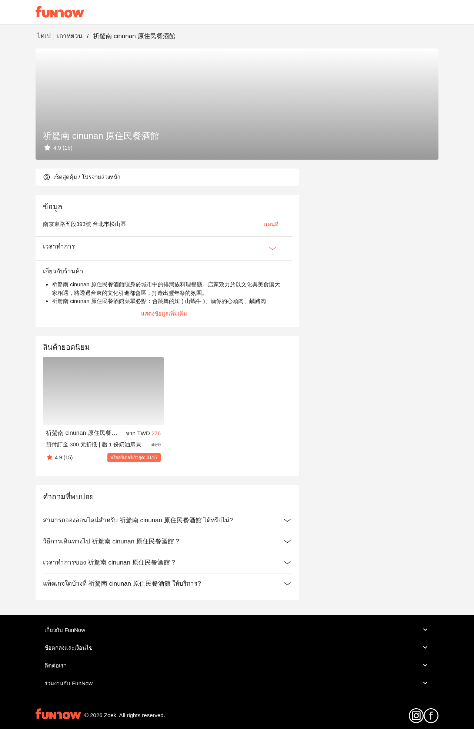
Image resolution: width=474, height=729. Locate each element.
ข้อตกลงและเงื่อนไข (237, 647)
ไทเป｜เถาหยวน (60, 36)
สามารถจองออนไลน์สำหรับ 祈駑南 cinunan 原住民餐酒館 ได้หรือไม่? (167, 520)
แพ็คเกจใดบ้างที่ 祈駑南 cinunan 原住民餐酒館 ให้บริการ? (167, 583)
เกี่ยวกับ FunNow (237, 630)
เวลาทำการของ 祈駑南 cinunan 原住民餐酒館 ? (167, 562)
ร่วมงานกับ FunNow (237, 683)
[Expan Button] (272, 248)
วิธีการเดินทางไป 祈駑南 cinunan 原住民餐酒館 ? (167, 541)
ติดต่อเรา (237, 665)
